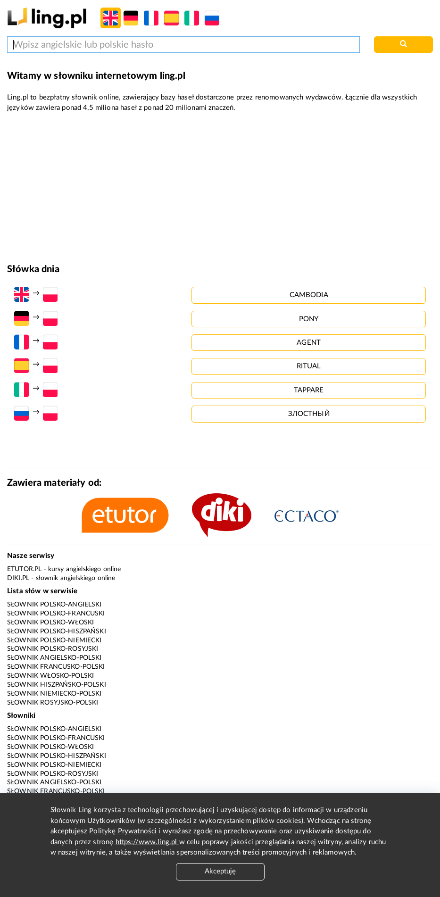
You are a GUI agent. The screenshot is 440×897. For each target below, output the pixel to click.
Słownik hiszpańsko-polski (56, 684)
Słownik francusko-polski (56, 667)
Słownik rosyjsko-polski (52, 702)
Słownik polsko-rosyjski (52, 649)
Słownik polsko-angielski (54, 604)
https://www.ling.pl (147, 842)
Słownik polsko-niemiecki (54, 640)
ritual (309, 366)
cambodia (309, 295)
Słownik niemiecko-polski (54, 693)
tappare (309, 390)
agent (309, 342)
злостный (309, 413)
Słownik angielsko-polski (54, 658)
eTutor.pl (24, 569)
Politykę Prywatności (123, 831)
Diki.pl (18, 578)
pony (309, 319)
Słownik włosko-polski (50, 676)
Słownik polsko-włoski (50, 622)
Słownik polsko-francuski (56, 613)
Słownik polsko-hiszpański (56, 631)
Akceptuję (220, 871)
